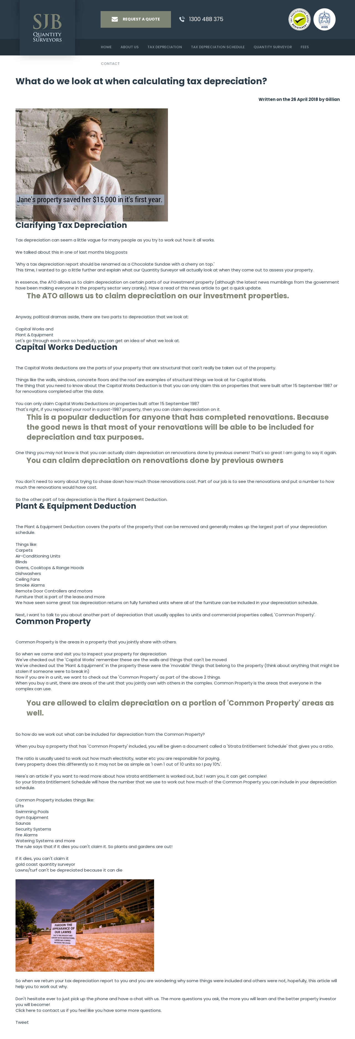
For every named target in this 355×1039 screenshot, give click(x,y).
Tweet (22, 1022)
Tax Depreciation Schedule (218, 47)
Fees (305, 47)
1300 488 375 (206, 19)
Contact (110, 63)
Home (106, 47)
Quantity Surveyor (273, 47)
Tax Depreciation (164, 47)
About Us (130, 47)
